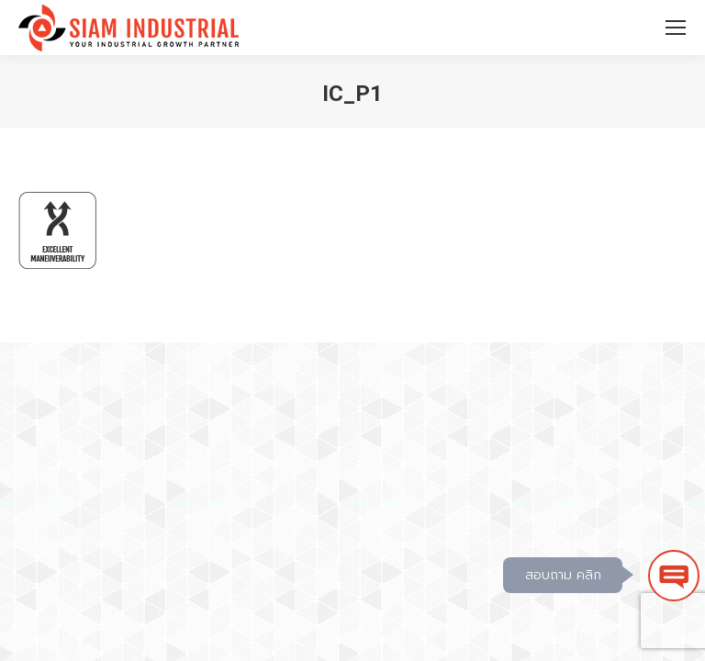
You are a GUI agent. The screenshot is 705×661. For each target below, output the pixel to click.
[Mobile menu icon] (676, 28)
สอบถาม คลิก (563, 575)
